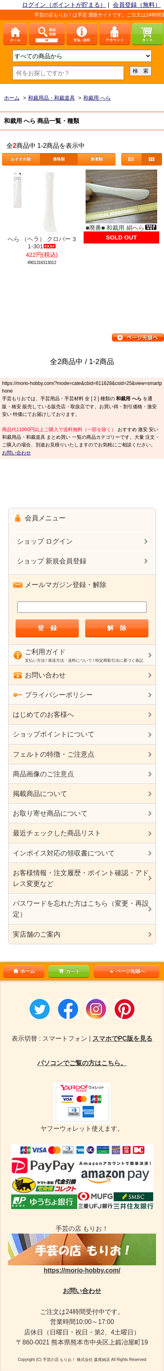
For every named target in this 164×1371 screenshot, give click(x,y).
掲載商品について (40, 794)
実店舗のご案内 (36, 934)
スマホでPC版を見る (122, 1038)
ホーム (23, 971)
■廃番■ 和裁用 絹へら (121, 227)
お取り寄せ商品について (50, 813)
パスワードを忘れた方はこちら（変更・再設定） (81, 909)
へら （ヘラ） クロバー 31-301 (42, 242)
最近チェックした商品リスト (57, 833)
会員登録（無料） (137, 4)
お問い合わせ (16, 453)
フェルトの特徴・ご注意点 (53, 754)
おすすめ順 (21, 159)
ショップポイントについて (53, 734)
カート (69, 971)
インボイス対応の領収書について (64, 853)
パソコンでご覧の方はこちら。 (82, 1063)
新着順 (97, 159)
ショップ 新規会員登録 (52, 561)
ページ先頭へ (126, 971)
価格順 (59, 159)
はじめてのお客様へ (43, 714)
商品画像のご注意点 (43, 774)
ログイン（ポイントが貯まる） (64, 4)
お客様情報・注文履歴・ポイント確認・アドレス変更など (81, 878)
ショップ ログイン (45, 541)
